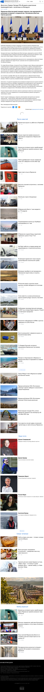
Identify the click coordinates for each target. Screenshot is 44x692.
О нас (1, 672)
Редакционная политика (15, 672)
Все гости (22, 530)
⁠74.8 (28, 1)
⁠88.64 (31, 1)
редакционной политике (37, 109)
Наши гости (22, 436)
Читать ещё (22, 370)
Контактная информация (7, 672)
